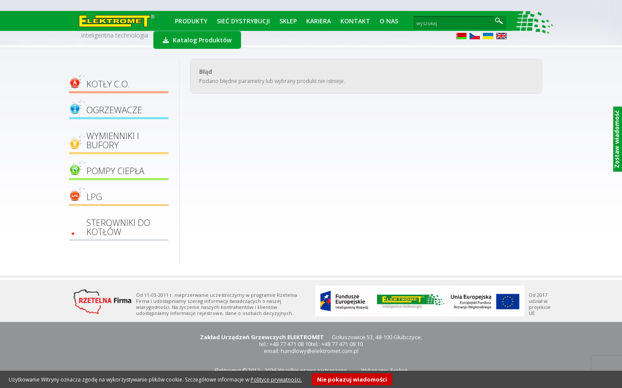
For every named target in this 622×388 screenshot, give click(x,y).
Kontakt (355, 21)
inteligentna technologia (114, 35)
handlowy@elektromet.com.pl (320, 351)
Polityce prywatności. (276, 379)
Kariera (318, 21)
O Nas (389, 21)
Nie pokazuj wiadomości (352, 379)
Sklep (288, 21)
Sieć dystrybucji (243, 21)
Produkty (191, 21)
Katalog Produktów (197, 40)
